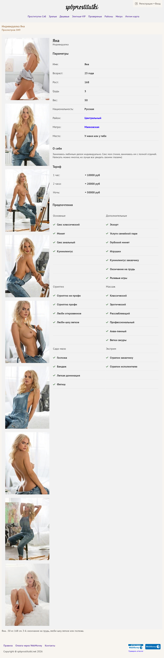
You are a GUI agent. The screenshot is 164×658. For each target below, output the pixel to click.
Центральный (93, 118)
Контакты (50, 645)
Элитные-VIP (79, 16)
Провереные (95, 16)
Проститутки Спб (37, 16)
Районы (109, 16)
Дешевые (64, 16)
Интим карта (132, 16)
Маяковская (92, 127)
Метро (119, 16)
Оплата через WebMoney (28, 645)
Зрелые (53, 16)
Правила (8, 645)
